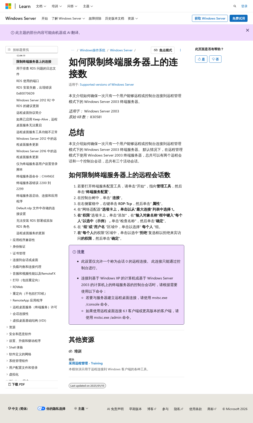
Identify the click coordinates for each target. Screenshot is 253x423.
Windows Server (121, 50)
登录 (244, 6)
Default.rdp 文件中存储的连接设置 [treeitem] (35, 211)
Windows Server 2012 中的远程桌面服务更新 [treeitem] (36, 141)
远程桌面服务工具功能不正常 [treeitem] (37, 132)
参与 (165, 409)
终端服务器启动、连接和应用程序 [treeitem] (37, 198)
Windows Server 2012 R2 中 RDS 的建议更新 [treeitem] (35, 103)
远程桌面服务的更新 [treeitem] (30, 233)
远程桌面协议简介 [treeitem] (29, 112)
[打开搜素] (234, 6)
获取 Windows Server (210, 18)
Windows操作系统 (92, 50)
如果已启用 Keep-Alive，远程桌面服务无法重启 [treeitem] (36, 122)
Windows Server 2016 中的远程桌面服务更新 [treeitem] (36, 154)
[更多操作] (180, 50)
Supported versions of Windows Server (107, 84)
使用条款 (195, 409)
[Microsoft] (8, 6)
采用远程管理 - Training (86, 363)
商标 (210, 409)
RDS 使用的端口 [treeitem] (27, 81)
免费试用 (238, 18)
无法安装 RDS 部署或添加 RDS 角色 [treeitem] (34, 223)
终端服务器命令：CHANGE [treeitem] (35, 176)
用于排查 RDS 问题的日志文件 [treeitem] (36, 71)
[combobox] (31, 49)
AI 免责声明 (115, 409)
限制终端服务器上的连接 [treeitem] (33, 61)
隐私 (177, 409)
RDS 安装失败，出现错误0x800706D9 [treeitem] (34, 90)
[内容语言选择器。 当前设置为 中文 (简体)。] (17, 408)
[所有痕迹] (73, 50)
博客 (150, 409)
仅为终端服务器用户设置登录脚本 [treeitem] (37, 167)
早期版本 (135, 409)
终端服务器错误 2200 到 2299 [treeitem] (33, 186)
